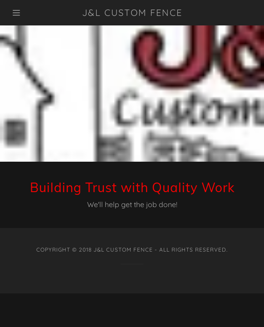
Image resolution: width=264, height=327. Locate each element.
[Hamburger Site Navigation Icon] (31, 12)
